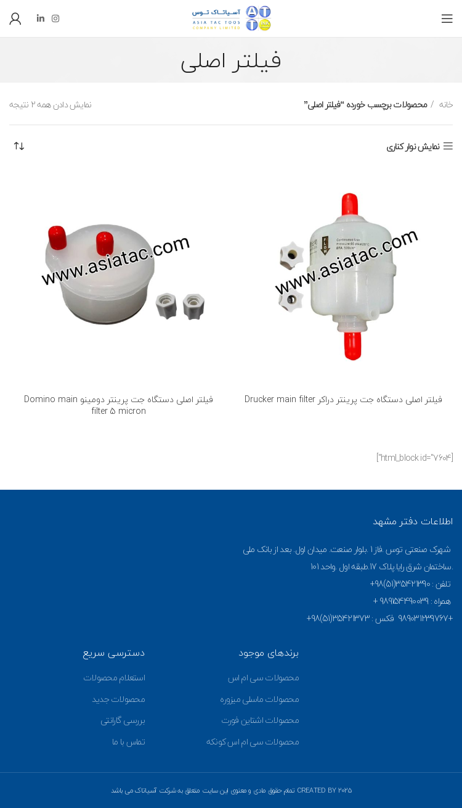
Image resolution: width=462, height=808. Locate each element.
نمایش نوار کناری (413, 146)
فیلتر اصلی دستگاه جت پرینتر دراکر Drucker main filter (343, 399)
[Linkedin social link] (40, 18)
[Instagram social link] (55, 18)
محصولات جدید (118, 699)
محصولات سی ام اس (263, 677)
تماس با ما (128, 741)
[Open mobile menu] (447, 18)
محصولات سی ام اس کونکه (252, 741)
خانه (445, 105)
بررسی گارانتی (122, 720)
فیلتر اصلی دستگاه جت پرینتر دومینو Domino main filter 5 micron (118, 405)
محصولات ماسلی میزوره (259, 699)
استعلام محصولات (114, 677)
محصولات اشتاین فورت (260, 720)
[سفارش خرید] (18, 147)
